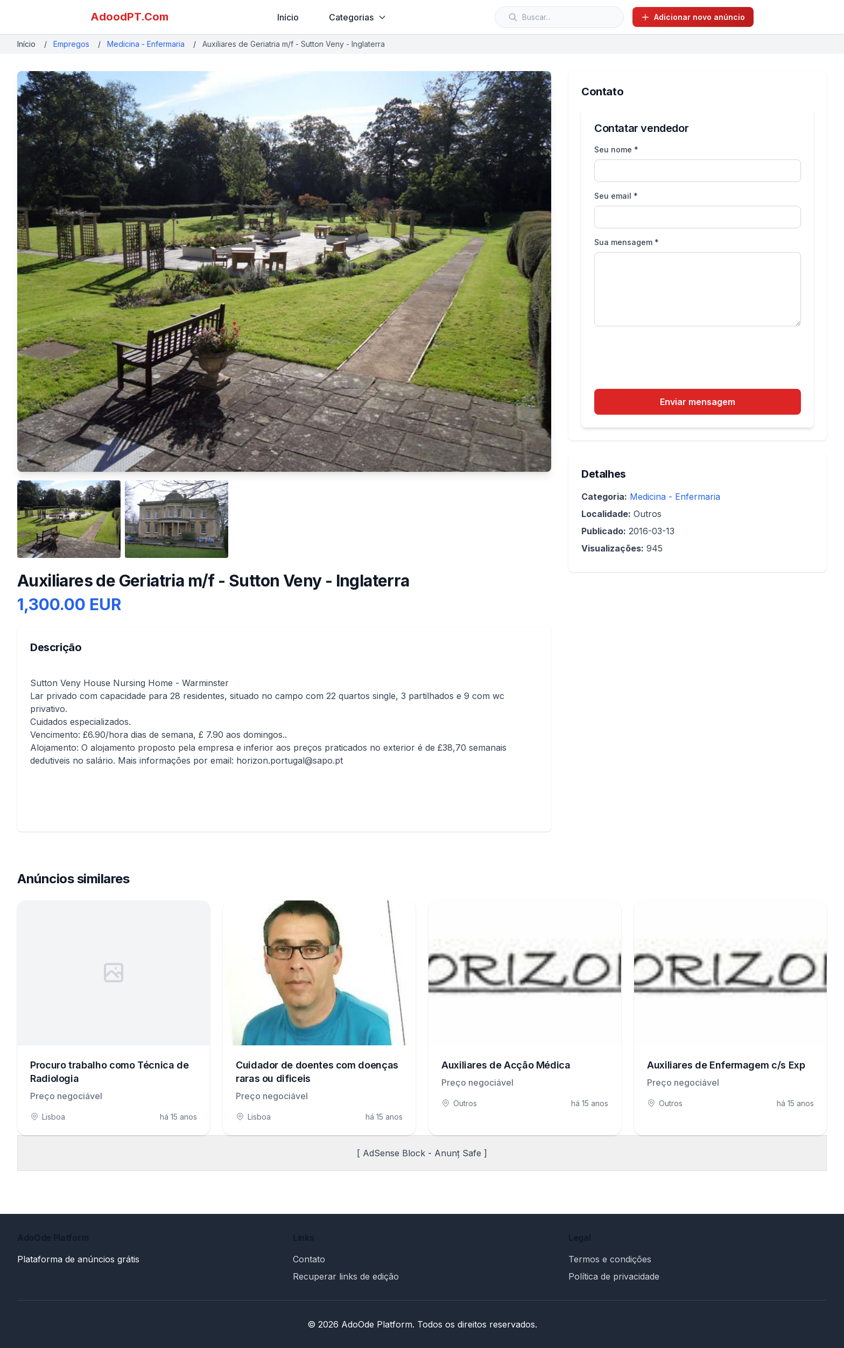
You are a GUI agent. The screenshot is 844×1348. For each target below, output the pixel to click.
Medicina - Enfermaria (146, 43)
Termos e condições (609, 1259)
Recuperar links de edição (346, 1276)
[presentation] (676, 359)
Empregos (71, 43)
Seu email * (616, 195)
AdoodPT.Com (129, 16)
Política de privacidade (613, 1276)
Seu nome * (616, 149)
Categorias (357, 17)
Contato (309, 1259)
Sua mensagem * (626, 242)
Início (288, 17)
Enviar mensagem (697, 401)
